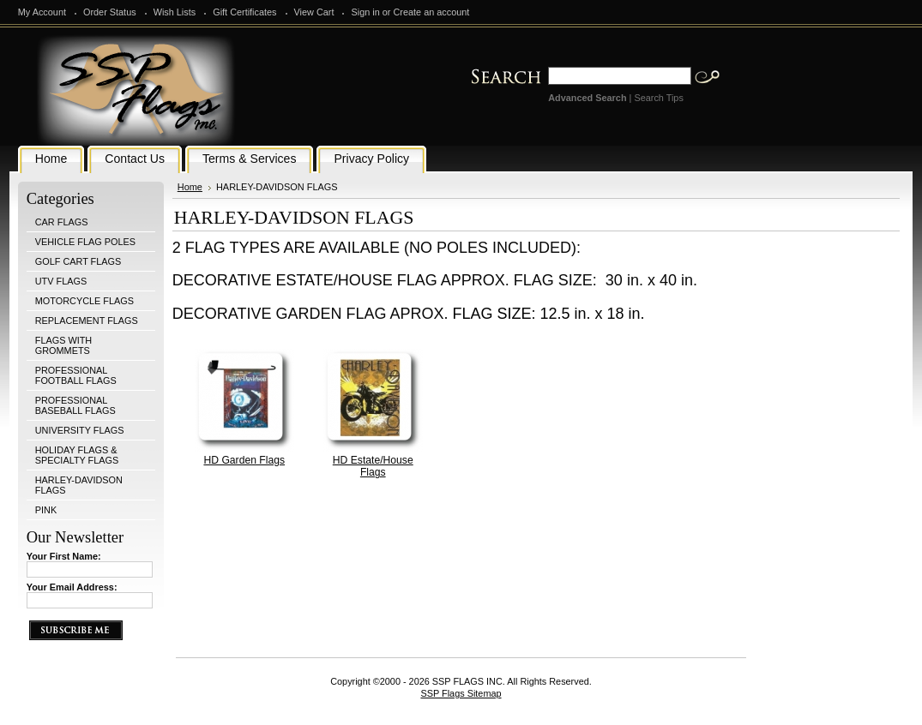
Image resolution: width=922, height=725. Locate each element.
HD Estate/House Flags (373, 466)
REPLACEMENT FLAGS (86, 320)
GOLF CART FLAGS (78, 261)
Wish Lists (175, 12)
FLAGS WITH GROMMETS (63, 345)
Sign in (365, 12)
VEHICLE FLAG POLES (85, 242)
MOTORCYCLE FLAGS (84, 301)
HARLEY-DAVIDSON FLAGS (79, 485)
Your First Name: (64, 556)
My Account (42, 12)
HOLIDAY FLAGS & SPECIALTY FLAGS (77, 455)
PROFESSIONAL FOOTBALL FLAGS (76, 375)
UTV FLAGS (61, 281)
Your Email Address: (72, 587)
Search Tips (658, 98)
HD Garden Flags (244, 460)
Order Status (109, 12)
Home (190, 187)
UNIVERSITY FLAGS (79, 430)
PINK (46, 510)
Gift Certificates (244, 12)
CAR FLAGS (61, 222)
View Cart (314, 12)
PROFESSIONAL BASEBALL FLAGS (75, 405)
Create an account (431, 12)
